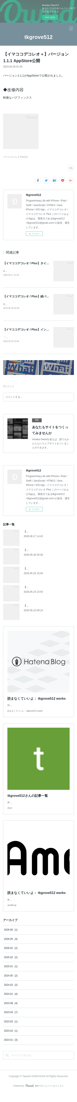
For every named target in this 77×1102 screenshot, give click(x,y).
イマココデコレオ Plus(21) (15, 157)
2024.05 (10, 984)
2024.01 (10, 1003)
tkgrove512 (38, 37)
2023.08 (10, 1012)
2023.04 (10, 1021)
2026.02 (10, 957)
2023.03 (10, 1030)
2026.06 (10, 938)
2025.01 (10, 975)
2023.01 (10, 1048)
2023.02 (10, 1039)
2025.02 (10, 966)
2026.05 (10, 948)
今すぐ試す (50, 17)
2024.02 (10, 994)
